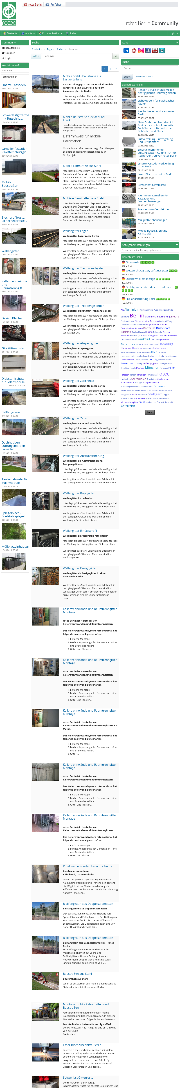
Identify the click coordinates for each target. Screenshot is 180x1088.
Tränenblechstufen (154, 398)
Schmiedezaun (127, 382)
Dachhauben (136, 324)
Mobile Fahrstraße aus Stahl (82, 166)
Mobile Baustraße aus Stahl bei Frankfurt (84, 118)
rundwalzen (126, 379)
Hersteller (137, 348)
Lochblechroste (164, 359)
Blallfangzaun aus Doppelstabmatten (88, 904)
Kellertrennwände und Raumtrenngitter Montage (90, 610)
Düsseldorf (163, 328)
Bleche (175, 316)
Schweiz (159, 386)
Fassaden (125, 335)
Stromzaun (142, 394)
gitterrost (164, 339)
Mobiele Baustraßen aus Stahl (83, 198)
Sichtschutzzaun (165, 390)
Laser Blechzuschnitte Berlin (82, 1045)
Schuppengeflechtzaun (130, 386)
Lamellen (162, 352)
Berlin (137, 315)
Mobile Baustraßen (10, 184)
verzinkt (165, 398)
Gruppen (8, 52)
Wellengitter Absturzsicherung (83, 456)
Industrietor (148, 348)
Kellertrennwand (128, 352)
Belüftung (125, 316)
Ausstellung (158, 310)
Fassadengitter (136, 335)
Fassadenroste (170, 335)
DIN (144, 324)
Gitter (157, 339)
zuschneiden (151, 402)
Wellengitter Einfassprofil (80, 531)
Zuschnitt (161, 402)
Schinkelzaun (162, 379)
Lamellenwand (127, 359)
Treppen (166, 394)
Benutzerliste (11, 47)
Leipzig (153, 359)
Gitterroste (128, 344)
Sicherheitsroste (127, 390)
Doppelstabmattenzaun (132, 328)
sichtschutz (153, 390)
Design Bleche (12, 318)
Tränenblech (139, 398)
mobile (133, 368)
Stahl (135, 394)
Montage (140, 368)
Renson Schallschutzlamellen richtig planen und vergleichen (157, 91)
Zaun (142, 402)
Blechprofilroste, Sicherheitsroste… (14, 219)
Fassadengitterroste (153, 335)
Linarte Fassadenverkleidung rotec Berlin (156, 165)
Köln (154, 352)
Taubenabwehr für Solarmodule (15, 481)
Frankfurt (143, 339)
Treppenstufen (127, 398)
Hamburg (166, 344)
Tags (49, 49)
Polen (171, 367)
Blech (148, 316)
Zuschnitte (169, 402)
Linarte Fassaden (14, 85)
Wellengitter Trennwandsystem (84, 268)
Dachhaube (125, 324)
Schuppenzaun (147, 386)
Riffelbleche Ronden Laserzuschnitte (87, 866)
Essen (149, 332)
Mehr (150, 412)
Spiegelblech (126, 394)
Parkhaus (164, 368)
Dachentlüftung (165, 321)
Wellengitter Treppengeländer (83, 306)
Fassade (166, 332)
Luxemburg (128, 363)
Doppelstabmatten (156, 324)
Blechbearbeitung (160, 316)
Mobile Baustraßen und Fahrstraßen (152, 232)
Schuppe (138, 382)
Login (174, 33)
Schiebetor (151, 379)
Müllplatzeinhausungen (18, 546)
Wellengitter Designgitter (80, 568)
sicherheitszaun (141, 390)
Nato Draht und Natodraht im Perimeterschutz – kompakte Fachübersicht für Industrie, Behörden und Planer (156, 126)
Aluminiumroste (146, 310)
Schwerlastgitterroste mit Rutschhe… (17, 116)
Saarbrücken (138, 379)
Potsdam (125, 374)
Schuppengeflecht (151, 382)
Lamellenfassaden (143, 356)
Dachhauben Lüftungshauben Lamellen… (13, 445)
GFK (152, 339)
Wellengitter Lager (75, 231)
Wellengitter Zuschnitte (78, 381)
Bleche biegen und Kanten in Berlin (156, 112)
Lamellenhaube (157, 356)
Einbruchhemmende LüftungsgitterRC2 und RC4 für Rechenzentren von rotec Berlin (157, 152)
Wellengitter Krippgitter (79, 493)
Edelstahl (126, 332)
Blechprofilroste (127, 321)
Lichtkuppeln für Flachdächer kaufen (156, 102)
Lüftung (139, 363)
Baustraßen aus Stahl (77, 974)
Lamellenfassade (128, 356)
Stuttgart (155, 394)
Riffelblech (141, 374)
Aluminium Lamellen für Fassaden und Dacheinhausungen (153, 198)
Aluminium (132, 310)
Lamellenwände (141, 359)
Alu (122, 309)
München (152, 367)
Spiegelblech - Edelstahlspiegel (13, 514)
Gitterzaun (153, 344)
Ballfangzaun (11, 412)
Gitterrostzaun (142, 344)
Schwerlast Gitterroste (78, 1078)
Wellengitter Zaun (75, 418)
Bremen (154, 321)
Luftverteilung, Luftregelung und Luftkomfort (155, 140)
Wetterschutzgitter (129, 402)
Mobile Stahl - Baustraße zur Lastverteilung (82, 77)
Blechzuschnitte (142, 321)
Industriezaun (160, 348)
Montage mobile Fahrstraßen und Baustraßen (86, 1006)
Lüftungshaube (165, 363)
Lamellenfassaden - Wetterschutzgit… (15, 150)
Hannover (126, 348)
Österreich (128, 406)
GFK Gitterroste (13, 348)
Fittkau (124, 339)
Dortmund (149, 328)
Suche (60, 49)
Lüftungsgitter (150, 363)
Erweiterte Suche (144, 76)
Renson (133, 375)
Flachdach (131, 339)
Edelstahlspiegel (139, 332)
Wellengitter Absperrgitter (80, 343)
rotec (163, 373)
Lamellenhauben (172, 356)
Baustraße (168, 310)
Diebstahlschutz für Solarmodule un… (13, 381)
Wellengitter (10, 251)
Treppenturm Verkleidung (154, 209)
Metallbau (125, 368)
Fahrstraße (157, 332)
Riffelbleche (152, 375)
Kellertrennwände (143, 352)
